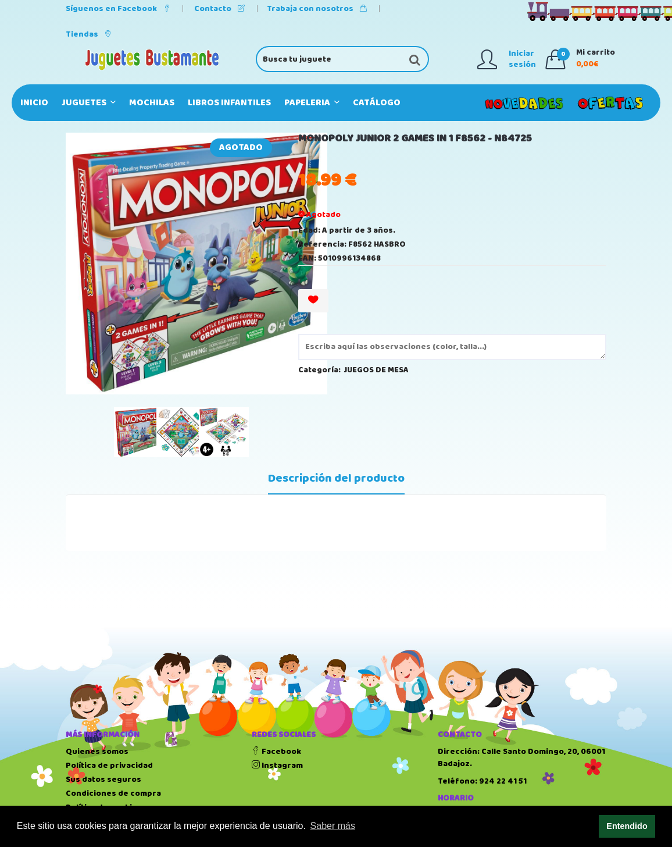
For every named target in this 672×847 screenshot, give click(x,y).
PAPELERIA (311, 102)
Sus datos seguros (103, 779)
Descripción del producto (336, 478)
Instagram (277, 765)
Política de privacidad (109, 765)
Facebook (276, 751)
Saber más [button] (332, 826)
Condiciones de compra (113, 793)
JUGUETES (89, 102)
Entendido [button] (626, 826)
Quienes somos (97, 751)
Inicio (34, 102)
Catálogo (377, 102)
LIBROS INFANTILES (229, 102)
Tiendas (89, 34)
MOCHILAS (151, 102)
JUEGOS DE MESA (376, 370)
